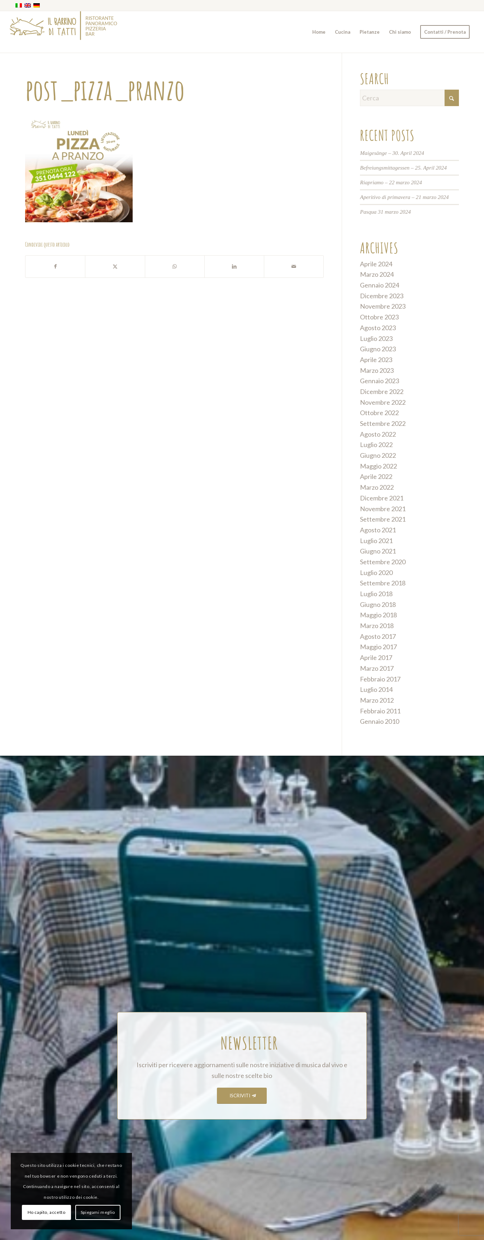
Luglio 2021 (376, 541)
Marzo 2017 (377, 668)
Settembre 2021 (382, 519)
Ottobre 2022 (379, 413)
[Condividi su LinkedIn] (234, 266)
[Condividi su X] (114, 266)
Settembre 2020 (382, 562)
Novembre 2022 (382, 402)
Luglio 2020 (376, 572)
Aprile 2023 (376, 360)
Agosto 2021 (378, 530)
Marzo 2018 (377, 625)
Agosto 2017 (378, 636)
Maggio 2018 (378, 615)
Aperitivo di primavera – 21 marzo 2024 (404, 197)
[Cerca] (409, 98)
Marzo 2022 (377, 487)
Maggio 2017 (378, 647)
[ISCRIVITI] (242, 1096)
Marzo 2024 (377, 274)
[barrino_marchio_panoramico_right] (63, 32)
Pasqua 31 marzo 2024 (385, 212)
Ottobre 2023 (379, 317)
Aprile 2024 (376, 264)
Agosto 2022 (378, 434)
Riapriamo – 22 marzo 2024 (391, 182)
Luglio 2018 (376, 594)
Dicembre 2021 (381, 498)
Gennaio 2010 (379, 721)
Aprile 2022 (376, 476)
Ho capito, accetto (47, 1212)
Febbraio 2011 (380, 711)
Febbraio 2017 (380, 679)
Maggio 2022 (378, 466)
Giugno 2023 (378, 349)
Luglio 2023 (376, 338)
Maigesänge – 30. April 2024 (392, 153)
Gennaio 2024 (379, 285)
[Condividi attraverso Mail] (293, 266)
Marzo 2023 (377, 370)
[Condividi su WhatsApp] (174, 266)
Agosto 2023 (378, 328)
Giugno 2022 (378, 455)
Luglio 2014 (376, 689)
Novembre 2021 (382, 509)
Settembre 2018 (382, 583)
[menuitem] (319, 32)
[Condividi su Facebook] (55, 266)
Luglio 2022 (376, 444)
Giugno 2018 (378, 604)
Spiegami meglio (98, 1212)
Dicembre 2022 (381, 391)
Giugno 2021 (378, 551)
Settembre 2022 (382, 423)
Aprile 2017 (376, 657)
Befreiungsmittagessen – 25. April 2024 (403, 168)
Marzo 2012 (377, 700)
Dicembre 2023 (381, 296)
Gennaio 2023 (379, 381)
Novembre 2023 (382, 306)
